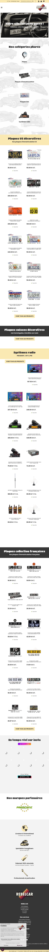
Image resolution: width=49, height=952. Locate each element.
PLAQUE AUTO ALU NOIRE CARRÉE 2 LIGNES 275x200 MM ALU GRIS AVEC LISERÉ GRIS (15, 661)
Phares (24, 62)
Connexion (24, 931)
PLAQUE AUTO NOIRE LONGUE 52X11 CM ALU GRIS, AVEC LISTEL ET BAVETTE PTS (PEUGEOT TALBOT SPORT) (34, 690)
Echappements (24, 908)
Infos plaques (24, 906)
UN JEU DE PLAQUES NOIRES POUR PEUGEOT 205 (15, 605)
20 (30, 609)
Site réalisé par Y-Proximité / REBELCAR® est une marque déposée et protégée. (29, 951)
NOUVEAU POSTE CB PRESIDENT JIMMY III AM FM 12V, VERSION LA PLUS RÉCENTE (15, 463)
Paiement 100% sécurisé (25, 924)
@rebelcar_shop (24, 744)
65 (13, 522)
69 (31, 494)
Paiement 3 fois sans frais (24, 923)
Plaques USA (24, 102)
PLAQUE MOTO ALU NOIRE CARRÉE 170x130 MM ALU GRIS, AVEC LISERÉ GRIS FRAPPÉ (15, 718)
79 (13, 466)
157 (32, 382)
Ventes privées (24, 909)
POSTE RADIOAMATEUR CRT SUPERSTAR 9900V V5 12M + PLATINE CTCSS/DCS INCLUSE (34, 406)
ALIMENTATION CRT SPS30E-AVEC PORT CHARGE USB (34, 463)
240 (12, 252)
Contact (24, 912)
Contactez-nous (15, 1)
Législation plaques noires (24, 921)
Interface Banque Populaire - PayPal (24, 860)
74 (30, 466)
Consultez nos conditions (24, 830)
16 (12, 580)
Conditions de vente (24, 936)
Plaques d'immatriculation (24, 82)
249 (31, 410)
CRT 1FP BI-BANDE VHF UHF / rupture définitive (15, 519)
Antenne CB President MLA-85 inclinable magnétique (34, 519)
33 (12, 609)
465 (13, 438)
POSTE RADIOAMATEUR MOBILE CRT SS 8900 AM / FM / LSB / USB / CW (15, 406)
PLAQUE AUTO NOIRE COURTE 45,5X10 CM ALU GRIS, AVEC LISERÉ (15, 577)
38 (30, 308)
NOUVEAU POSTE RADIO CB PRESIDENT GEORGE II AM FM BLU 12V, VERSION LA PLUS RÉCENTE (34, 434)
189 (13, 494)
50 (30, 168)
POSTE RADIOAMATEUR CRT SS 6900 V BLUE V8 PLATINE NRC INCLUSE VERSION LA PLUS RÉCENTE (34, 378)
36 (12, 168)
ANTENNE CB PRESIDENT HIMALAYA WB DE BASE (15, 491)
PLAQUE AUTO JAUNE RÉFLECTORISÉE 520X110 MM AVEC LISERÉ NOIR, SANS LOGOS (34, 661)
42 (30, 637)
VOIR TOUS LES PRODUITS (24, 316)
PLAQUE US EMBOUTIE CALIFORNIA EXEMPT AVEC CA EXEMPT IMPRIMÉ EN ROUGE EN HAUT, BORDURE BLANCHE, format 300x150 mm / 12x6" (33, 277)
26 (12, 721)
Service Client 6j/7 (24, 845)
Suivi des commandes (24, 934)
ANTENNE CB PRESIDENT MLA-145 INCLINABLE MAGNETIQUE (34, 491)
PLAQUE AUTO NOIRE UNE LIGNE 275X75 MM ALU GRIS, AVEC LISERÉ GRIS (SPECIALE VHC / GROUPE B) (34, 605)
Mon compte (24, 933)
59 (13, 637)
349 (31, 438)
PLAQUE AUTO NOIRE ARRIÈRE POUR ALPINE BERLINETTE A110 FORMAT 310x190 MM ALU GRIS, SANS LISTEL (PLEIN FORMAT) (34, 633)
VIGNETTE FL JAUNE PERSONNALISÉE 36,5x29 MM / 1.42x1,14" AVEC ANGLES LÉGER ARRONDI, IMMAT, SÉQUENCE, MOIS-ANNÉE (34, 221)
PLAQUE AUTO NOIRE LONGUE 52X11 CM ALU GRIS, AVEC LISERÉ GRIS (34, 577)
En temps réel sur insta (24, 739)
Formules (24, 911)
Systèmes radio (24, 122)
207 (12, 410)
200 (12, 196)
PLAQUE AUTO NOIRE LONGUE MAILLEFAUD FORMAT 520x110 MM (15, 633)
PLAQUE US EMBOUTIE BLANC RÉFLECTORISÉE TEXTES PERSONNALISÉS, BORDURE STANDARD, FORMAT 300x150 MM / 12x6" (34, 305)
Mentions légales (24, 937)
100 (31, 224)
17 (30, 665)
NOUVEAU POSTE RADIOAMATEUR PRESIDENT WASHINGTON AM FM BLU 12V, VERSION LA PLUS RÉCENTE (15, 434)
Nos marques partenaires (24, 797)
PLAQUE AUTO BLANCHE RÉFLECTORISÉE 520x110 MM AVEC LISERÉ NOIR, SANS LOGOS (15, 690)
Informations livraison (24, 919)
